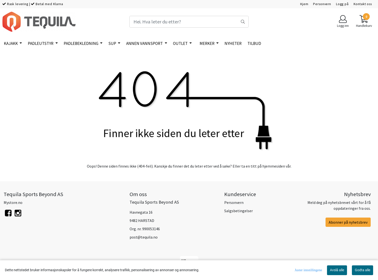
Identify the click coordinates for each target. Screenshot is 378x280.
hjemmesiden (273, 166)
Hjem (304, 4)
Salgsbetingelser (238, 210)
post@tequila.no (144, 237)
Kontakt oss (363, 4)
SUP (112, 43)
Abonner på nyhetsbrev (348, 222)
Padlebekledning (81, 43)
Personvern (322, 4)
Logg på (342, 4)
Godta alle (362, 270)
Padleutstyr (41, 43)
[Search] (189, 22)
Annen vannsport (144, 43)
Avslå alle (337, 270)
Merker (207, 43)
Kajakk (11, 43)
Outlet (180, 43)
